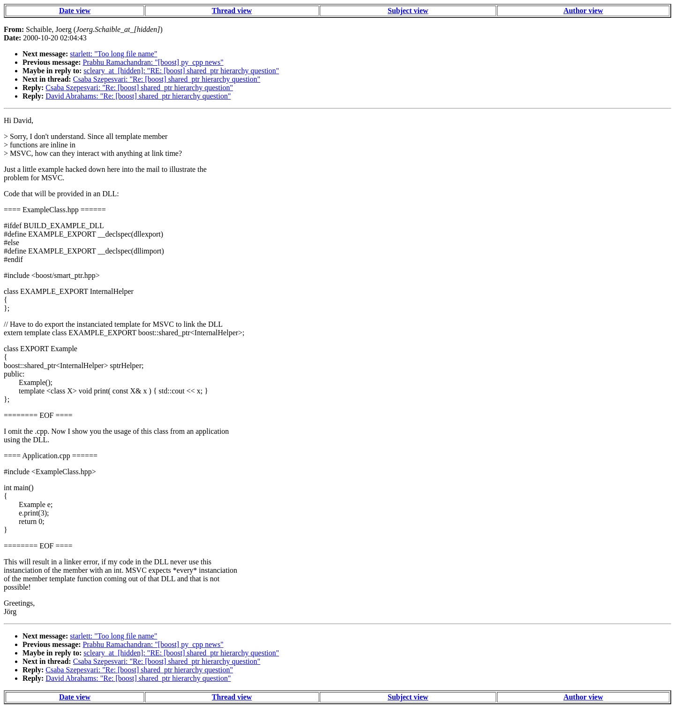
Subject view (408, 11)
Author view (583, 11)
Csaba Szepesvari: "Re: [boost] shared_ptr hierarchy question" (167, 79)
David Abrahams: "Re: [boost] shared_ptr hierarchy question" (138, 96)
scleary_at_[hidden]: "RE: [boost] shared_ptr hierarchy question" (181, 71)
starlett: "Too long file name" (113, 54)
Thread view (232, 11)
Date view (74, 11)
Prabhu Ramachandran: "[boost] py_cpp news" (153, 62)
